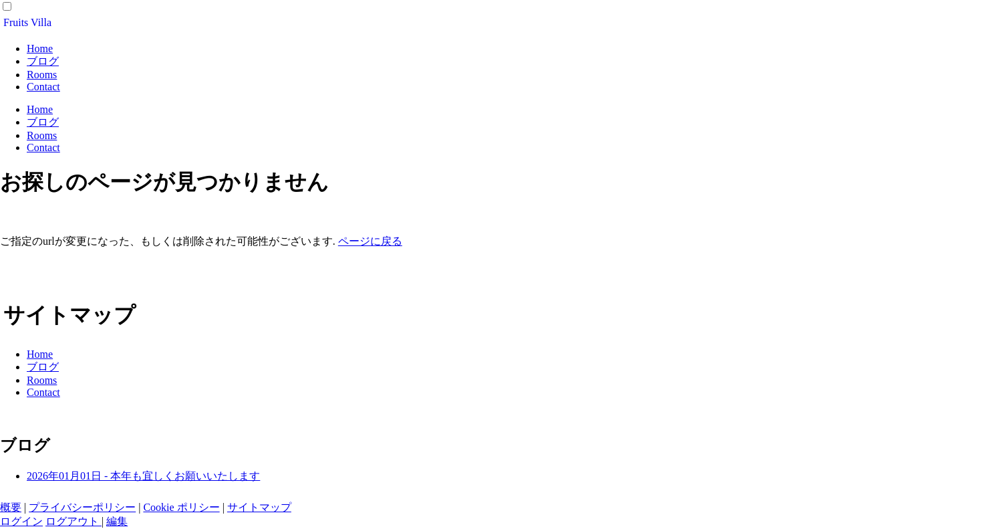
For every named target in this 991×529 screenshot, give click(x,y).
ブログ (43, 61)
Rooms (42, 74)
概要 (10, 507)
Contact (43, 86)
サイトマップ (259, 507)
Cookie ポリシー (181, 507)
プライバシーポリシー (82, 507)
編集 (117, 521)
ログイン (21, 521)
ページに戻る (370, 241)
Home (40, 48)
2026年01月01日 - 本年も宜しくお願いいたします (143, 476)
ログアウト (73, 521)
